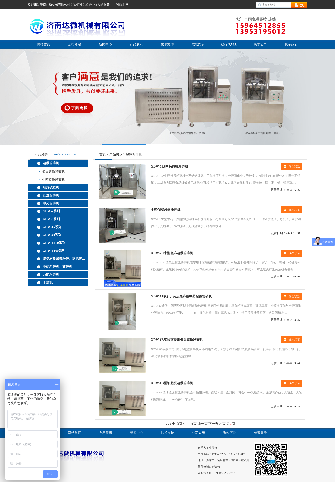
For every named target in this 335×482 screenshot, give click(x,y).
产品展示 (136, 44)
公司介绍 (74, 44)
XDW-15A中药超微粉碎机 (169, 166)
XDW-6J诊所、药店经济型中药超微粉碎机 (181, 296)
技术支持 (167, 44)
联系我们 (291, 44)
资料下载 (229, 433)
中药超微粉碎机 (53, 179)
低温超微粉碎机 (53, 171)
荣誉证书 (260, 44)
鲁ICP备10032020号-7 (222, 473)
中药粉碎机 (51, 203)
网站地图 (122, 4)
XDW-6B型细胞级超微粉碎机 (172, 383)
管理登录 (260, 433)
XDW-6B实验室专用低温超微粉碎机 (177, 340)
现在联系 (292, 166)
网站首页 (43, 44)
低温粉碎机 (51, 195)
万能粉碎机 (51, 274)
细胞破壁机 (51, 187)
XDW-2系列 (51, 211)
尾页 (222, 423)
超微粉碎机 (51, 163)
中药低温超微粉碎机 (165, 210)
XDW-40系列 (52, 235)
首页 (102, 154)
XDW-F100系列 (54, 251)
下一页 (213, 423)
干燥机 (48, 282)
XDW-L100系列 (54, 243)
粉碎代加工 (229, 44)
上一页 (203, 423)
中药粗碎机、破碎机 (57, 266)
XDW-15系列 (52, 227)
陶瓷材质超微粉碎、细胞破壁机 (64, 258)
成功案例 (198, 44)
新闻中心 (105, 44)
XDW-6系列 (51, 219)
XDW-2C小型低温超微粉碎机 (172, 253)
